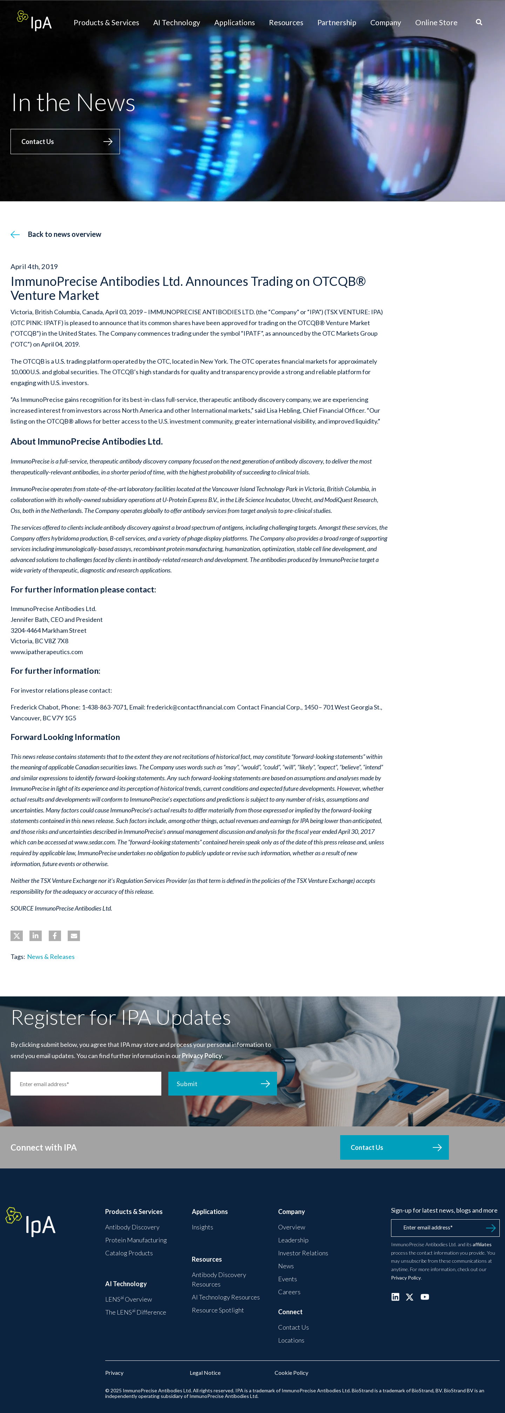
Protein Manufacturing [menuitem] (136, 1240)
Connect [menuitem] (290, 1312)
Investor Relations (303, 1253)
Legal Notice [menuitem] (205, 1372)
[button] (17, 936)
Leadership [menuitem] (293, 1240)
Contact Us (37, 141)
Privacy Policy (406, 1278)
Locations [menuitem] (291, 1340)
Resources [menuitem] (207, 1259)
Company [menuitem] (291, 1211)
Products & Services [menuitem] (134, 1211)
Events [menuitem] (287, 1279)
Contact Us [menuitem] (293, 1327)
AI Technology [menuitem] (126, 1284)
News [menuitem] (286, 1266)
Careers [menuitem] (289, 1292)
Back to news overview (64, 234)
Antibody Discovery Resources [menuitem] (219, 1279)
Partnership (336, 22)
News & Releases (51, 956)
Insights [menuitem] (202, 1227)
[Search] (479, 22)
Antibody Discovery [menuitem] (132, 1227)
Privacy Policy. (202, 1055)
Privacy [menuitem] (114, 1372)
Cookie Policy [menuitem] (291, 1372)
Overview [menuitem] (291, 1227)
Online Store (436, 22)
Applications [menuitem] (210, 1211)
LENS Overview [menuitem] (128, 1299)
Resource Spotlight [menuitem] (218, 1310)
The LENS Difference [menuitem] (135, 1312)
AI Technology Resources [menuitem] (226, 1297)
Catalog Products (129, 1253)
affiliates (482, 1244)
